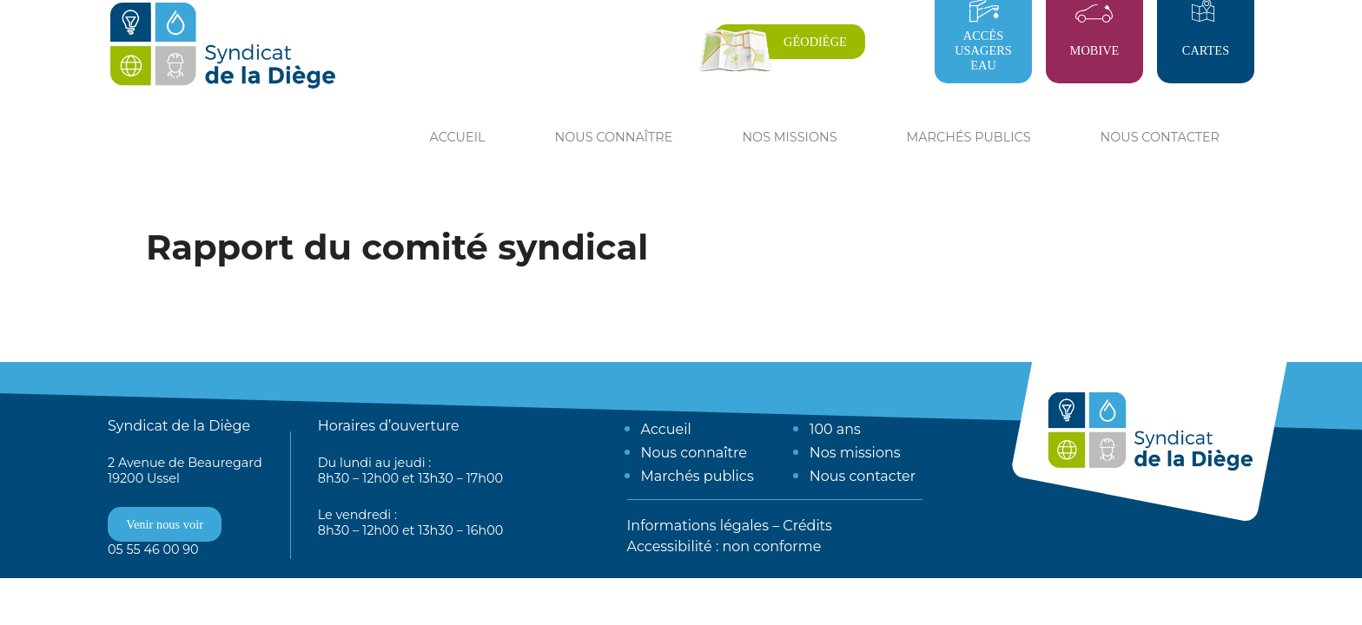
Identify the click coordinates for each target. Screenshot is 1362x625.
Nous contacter (1160, 137)
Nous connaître (694, 452)
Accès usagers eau (983, 50)
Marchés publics (697, 476)
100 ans (835, 429)
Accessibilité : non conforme (724, 546)
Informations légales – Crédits (729, 525)
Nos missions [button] (789, 137)
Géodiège (815, 42)
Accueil (458, 137)
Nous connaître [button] (613, 137)
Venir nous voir (164, 524)
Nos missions (855, 452)
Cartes (1205, 50)
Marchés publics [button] (969, 137)
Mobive (1095, 50)
